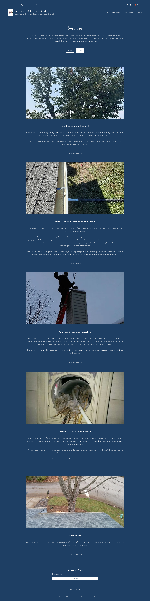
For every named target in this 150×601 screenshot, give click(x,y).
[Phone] (70, 50)
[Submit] (75, 578)
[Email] (80, 50)
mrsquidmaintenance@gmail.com (18, 5)
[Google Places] (127, 5)
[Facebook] (130, 5)
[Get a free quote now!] (75, 153)
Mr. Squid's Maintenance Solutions (32, 11)
